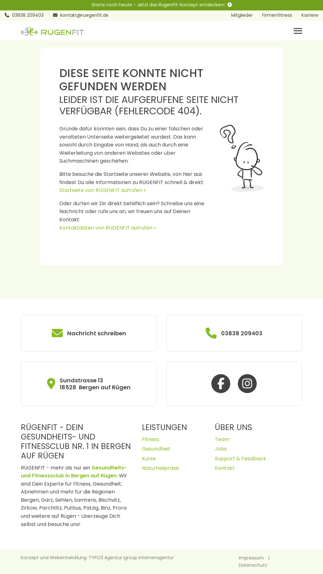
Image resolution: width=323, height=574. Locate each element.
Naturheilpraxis (160, 468)
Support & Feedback (240, 458)
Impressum (251, 558)
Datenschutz (253, 565)
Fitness (150, 439)
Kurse (149, 458)
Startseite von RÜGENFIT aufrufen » (102, 190)
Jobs (221, 448)
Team (222, 439)
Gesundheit (156, 448)
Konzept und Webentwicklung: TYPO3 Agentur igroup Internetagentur (97, 557)
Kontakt (225, 468)
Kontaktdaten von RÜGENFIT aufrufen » (107, 227)
